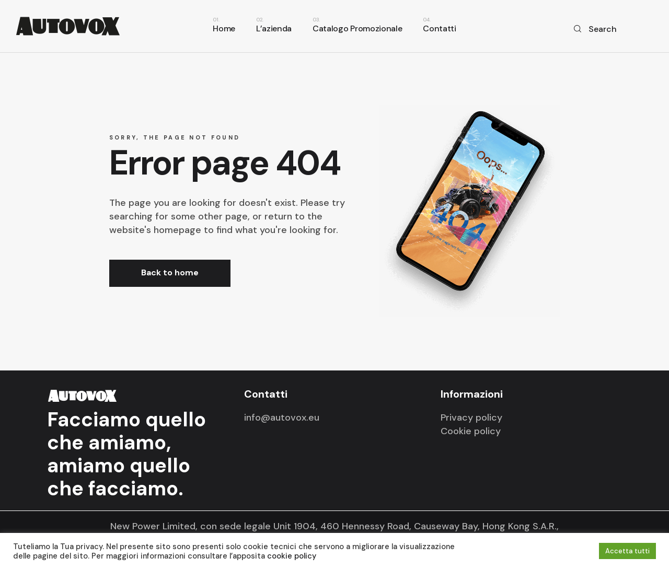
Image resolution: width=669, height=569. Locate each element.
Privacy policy (471, 417)
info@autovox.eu (281, 417)
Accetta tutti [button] (627, 551)
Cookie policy (471, 431)
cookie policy (291, 556)
